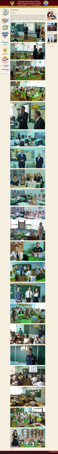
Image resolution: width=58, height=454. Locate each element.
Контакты (42, 6)
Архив (46, 6)
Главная (8, 6)
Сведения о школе (17, 6)
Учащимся (22, 6)
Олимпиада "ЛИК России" (33, 6)
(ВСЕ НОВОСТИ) (52, 46)
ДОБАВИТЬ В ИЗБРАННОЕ (4, 451)
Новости (11, 6)
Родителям (26, 6)
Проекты (39, 6)
